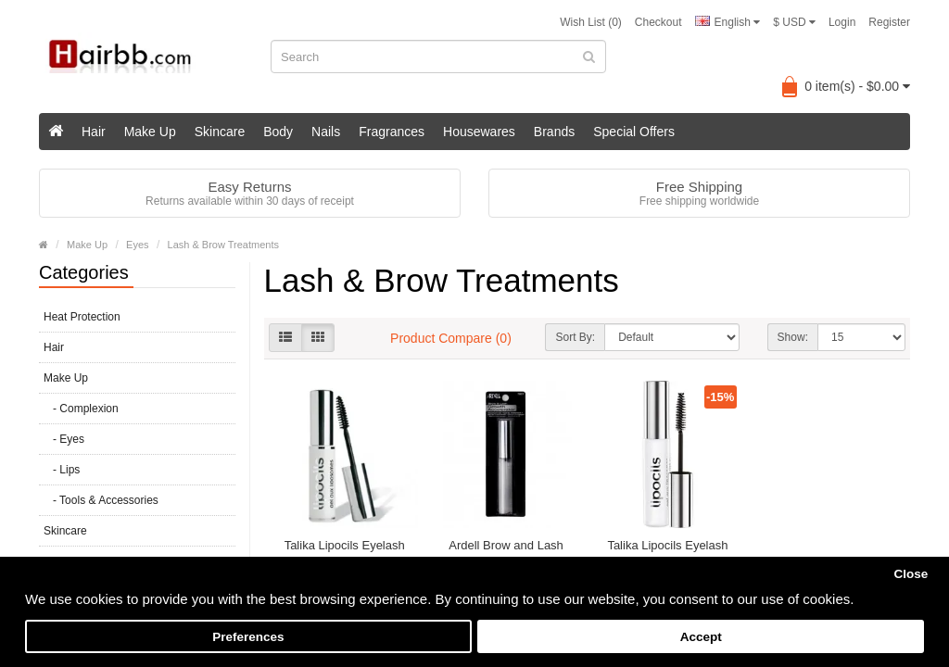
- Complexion (81, 408)
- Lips (62, 469)
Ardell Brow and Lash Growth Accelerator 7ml (506, 553)
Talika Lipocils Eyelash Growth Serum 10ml (667, 553)
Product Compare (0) (451, 338)
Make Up (150, 131)
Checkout (658, 22)
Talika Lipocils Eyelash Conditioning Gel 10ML (345, 553)
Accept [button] (701, 637)
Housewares (479, 131)
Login (842, 22)
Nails (325, 131)
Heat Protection (82, 316)
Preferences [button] (248, 637)
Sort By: (575, 337)
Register (889, 22)
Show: (793, 337)
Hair (94, 131)
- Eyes (64, 439)
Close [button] (910, 574)
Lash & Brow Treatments (223, 244)
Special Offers (634, 131)
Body (278, 131)
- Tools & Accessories (101, 500)
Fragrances (391, 131)
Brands (554, 131)
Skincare (220, 131)
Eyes (137, 244)
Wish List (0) (591, 22)
